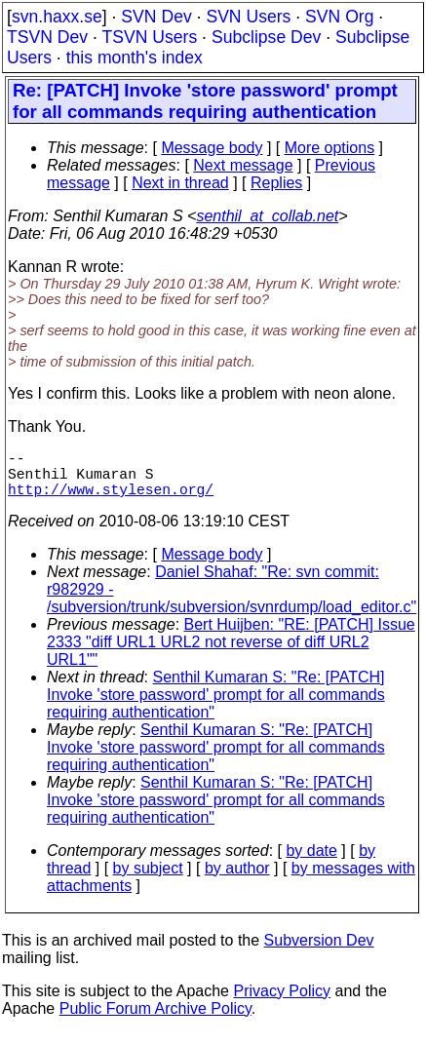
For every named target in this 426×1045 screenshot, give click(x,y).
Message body (211, 147)
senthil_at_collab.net (267, 216)
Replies (276, 182)
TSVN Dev (47, 37)
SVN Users (248, 16)
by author (237, 879)
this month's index (134, 57)
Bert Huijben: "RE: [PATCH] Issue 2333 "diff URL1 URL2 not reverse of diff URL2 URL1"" (231, 653)
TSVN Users (149, 37)
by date (311, 862)
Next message (242, 165)
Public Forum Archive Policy (155, 1020)
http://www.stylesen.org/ (110, 500)
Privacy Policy (281, 1002)
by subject (148, 879)
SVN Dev (156, 16)
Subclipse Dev (266, 37)
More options (330, 147)
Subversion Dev (319, 952)
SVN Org (339, 16)
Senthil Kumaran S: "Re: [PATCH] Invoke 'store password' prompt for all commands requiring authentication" (216, 706)
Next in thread (180, 182)
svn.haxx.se (57, 16)
